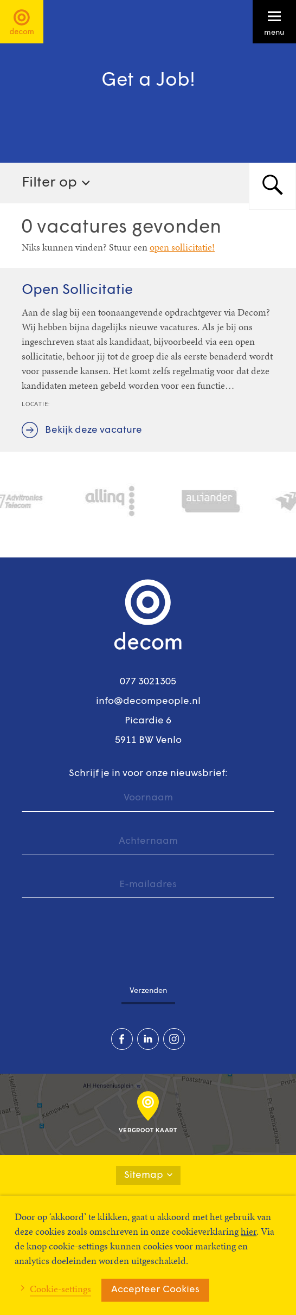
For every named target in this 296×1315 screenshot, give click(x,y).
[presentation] (104, 935)
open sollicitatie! (182, 247)
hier (248, 1231)
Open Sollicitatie (77, 290)
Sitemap (148, 1175)
